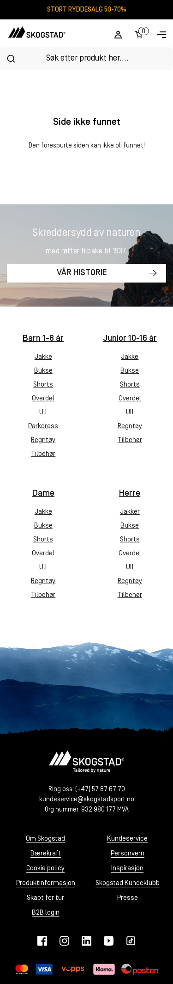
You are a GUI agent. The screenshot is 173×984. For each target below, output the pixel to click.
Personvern (127, 853)
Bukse (43, 371)
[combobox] (86, 58)
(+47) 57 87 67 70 (100, 789)
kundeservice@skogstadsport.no (86, 799)
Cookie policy (45, 868)
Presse (127, 898)
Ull (43, 412)
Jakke (43, 357)
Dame (43, 493)
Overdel (43, 398)
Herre (129, 493)
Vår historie (82, 273)
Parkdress (43, 426)
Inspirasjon (127, 868)
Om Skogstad (45, 839)
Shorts (43, 384)
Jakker (130, 512)
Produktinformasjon (45, 883)
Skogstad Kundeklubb (127, 883)
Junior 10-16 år (130, 338)
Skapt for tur (45, 898)
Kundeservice (127, 839)
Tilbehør (43, 454)
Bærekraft (45, 853)
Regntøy (43, 440)
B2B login (46, 913)
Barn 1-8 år (43, 338)
